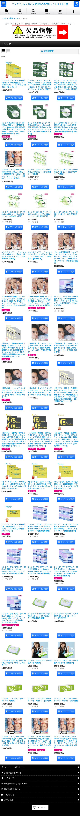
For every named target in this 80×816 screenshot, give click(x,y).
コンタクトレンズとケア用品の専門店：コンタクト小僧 (40, 4)
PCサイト (41, 807)
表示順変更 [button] (47, 51)
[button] (3, 4)
